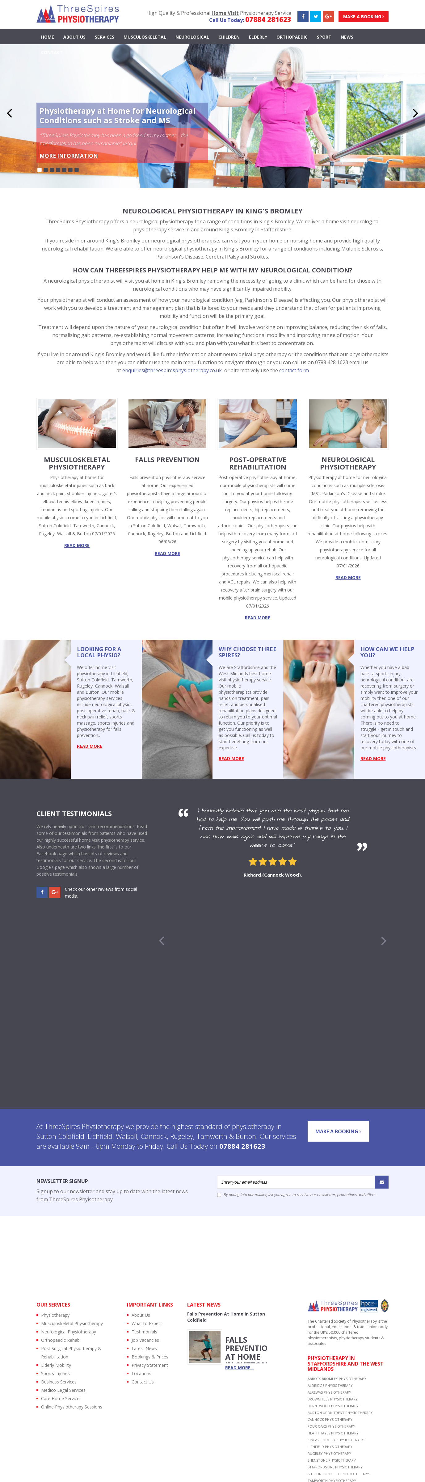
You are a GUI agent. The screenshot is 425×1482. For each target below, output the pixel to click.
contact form (294, 370)
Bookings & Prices (150, 1357)
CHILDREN (229, 37)
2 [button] (46, 170)
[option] (273, 844)
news (347, 37)
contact (52, 52)
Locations (141, 1373)
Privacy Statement (150, 1365)
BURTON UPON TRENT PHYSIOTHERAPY (340, 1412)
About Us (74, 37)
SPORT (324, 37)
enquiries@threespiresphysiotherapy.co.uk (172, 370)
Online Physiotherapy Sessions (71, 1407)
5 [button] (64, 170)
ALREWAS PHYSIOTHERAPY (329, 1392)
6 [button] (70, 170)
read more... (239, 1367)
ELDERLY (258, 37)
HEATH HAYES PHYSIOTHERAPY (333, 1433)
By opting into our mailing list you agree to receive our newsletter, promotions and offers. (296, 1194)
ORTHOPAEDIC (292, 37)
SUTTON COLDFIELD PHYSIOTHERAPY (338, 1473)
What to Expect (147, 1323)
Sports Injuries (55, 1373)
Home (47, 37)
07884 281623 (268, 19)
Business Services (59, 1382)
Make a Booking (363, 16)
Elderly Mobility (56, 1365)
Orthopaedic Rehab (60, 1340)
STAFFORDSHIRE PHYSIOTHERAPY (335, 1467)
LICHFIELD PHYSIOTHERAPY (330, 1446)
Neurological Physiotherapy (68, 1332)
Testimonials (144, 1332)
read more (77, 545)
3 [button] (52, 170)
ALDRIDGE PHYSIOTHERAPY (330, 1385)
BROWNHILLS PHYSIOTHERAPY (333, 1399)
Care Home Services (61, 1398)
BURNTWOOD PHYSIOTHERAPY (333, 1406)
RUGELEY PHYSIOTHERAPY (329, 1453)
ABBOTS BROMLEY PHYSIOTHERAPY (337, 1378)
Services (104, 37)
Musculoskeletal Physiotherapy (72, 1323)
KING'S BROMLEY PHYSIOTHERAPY (336, 1440)
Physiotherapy (55, 1315)
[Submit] (382, 1182)
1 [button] (39, 170)
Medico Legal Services (63, 1390)
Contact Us (143, 1382)
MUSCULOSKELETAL (145, 37)
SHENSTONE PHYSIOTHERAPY (332, 1460)
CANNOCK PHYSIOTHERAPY (330, 1419)
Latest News (144, 1348)
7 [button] (77, 170)
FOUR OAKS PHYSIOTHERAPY (331, 1426)
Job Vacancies (145, 1340)
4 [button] (58, 170)
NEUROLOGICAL (192, 37)
